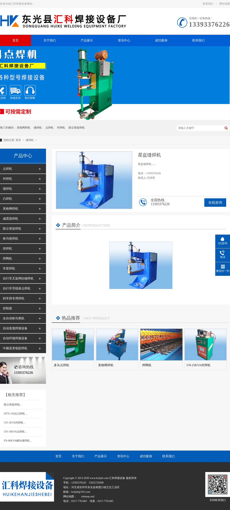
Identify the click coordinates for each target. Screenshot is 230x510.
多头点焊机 (61, 365)
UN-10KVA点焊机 (14, 431)
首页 (19, 140)
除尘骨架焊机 (77, 127)
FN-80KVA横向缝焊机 (17, 440)
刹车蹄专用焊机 (13, 298)
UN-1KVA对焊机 (14, 422)
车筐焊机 (9, 268)
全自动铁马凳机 (13, 318)
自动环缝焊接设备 (15, 338)
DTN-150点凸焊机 (15, 413)
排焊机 (7, 248)
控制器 (7, 308)
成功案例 (146, 456)
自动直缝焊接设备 (15, 328)
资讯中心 (123, 456)
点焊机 (49, 127)
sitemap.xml (87, 496)
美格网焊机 (23, 127)
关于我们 (78, 456)
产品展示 (100, 456)
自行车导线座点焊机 (16, 288)
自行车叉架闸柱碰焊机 (18, 278)
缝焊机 (38, 127)
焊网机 (7, 258)
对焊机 (61, 127)
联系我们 (208, 3)
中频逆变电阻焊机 (15, 348)
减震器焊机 (10, 218)
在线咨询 (215, 202)
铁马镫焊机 (10, 238)
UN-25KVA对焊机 (198, 365)
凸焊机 (7, 198)
